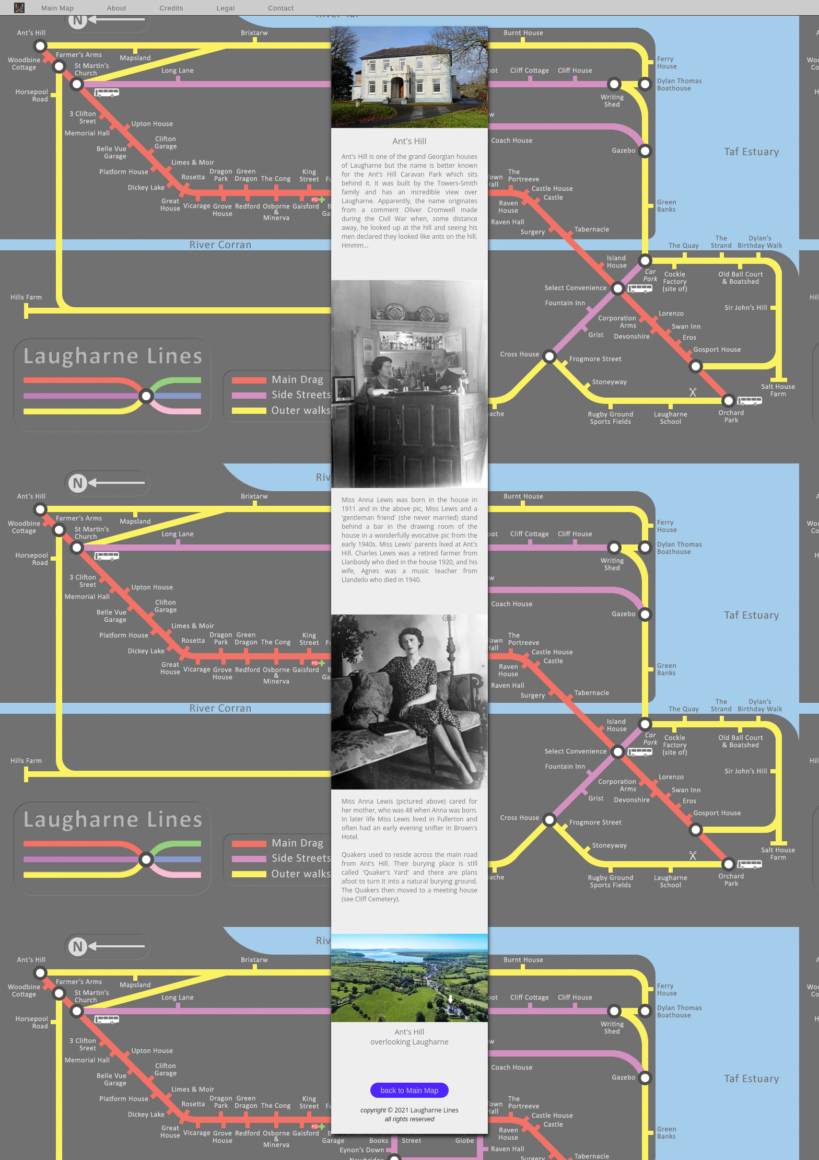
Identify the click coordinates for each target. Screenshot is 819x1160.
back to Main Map (410, 1090)
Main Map (57, 8)
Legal (226, 8)
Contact (281, 8)
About (116, 8)
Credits (171, 8)
